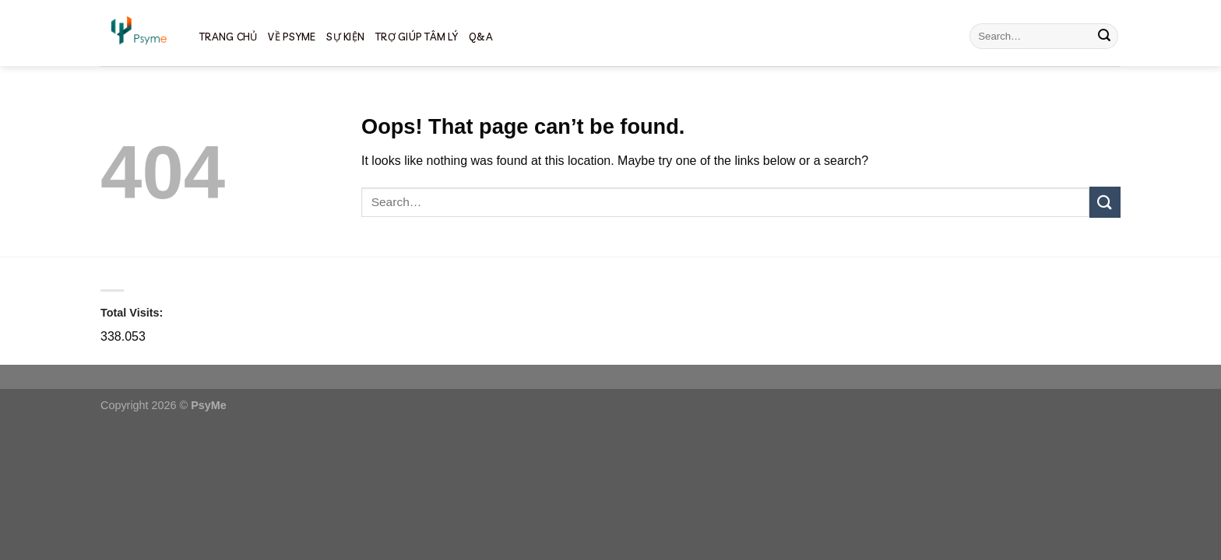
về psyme (291, 36)
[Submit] (1104, 36)
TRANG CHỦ (228, 36)
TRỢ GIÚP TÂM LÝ (416, 36)
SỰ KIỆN (345, 36)
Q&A (481, 36)
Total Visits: (131, 312)
